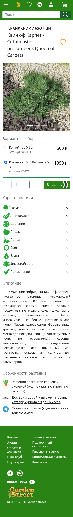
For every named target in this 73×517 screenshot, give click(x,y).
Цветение (14, 224)
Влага (11, 256)
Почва (11, 240)
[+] (25, 184)
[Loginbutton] (51, 4)
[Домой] (18, 4)
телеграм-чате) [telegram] (23, 413)
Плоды (11, 232)
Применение (16, 272)
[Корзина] (65, 4)
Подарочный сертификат (42, 444)
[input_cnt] (16, 184)
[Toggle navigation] (6, 4)
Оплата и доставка (14, 450)
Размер (12, 208)
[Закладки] (29, 4)
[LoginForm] (51, 4)
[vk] (20, 472)
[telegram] (40, 4)
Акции (12, 442)
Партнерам (16, 462)
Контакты (39, 462)
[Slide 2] (37, 126)
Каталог (13, 437)
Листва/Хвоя (16, 216)
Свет (10, 248)
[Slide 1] (30, 126)
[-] (7, 184)
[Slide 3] (44, 126)
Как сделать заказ (46, 451)
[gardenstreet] (20, 492)
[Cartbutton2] (65, 4)
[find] (65, 14)
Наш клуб (14, 457)
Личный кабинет (45, 437)
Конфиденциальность (49, 457)
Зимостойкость (18, 264)
